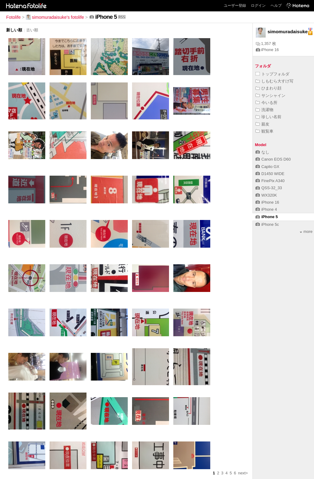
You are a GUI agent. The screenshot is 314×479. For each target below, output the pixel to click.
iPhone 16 (267, 49)
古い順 (32, 30)
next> (243, 473)
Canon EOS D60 (273, 159)
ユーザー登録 (235, 5)
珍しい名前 (268, 116)
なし (262, 152)
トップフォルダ (272, 74)
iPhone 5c (267, 224)
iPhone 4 (266, 209)
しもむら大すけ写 (274, 81)
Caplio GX (267, 166)
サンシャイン (270, 95)
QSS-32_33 (269, 188)
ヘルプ (276, 5)
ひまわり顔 (268, 88)
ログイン (258, 5)
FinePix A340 (270, 180)
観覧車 (264, 131)
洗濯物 (264, 109)
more (306, 231)
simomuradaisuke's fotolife (55, 17)
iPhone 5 (267, 216)
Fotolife (13, 17)
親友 (262, 124)
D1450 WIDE (270, 173)
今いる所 (266, 102)
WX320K (266, 195)
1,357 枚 (266, 43)
